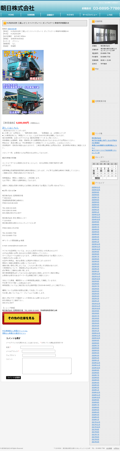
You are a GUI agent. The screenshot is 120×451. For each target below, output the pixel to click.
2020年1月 (95, 360)
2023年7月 (95, 256)
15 (112, 171)
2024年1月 (95, 242)
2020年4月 (95, 353)
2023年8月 (95, 254)
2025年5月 (95, 202)
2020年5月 (95, 350)
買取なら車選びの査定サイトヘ (14, 333)
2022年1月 (95, 301)
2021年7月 (95, 316)
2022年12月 (96, 274)
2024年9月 (95, 222)
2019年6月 (95, 377)
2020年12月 (96, 333)
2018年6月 (95, 407)
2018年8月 (95, 402)
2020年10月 (96, 338)
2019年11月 (96, 365)
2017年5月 (95, 439)
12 (101, 171)
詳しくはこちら (10, 128)
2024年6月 (95, 229)
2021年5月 (95, 321)
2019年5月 (95, 380)
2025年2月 (95, 210)
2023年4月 (95, 264)
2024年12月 (96, 214)
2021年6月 (95, 318)
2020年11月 (96, 336)
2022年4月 (95, 294)
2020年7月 (95, 345)
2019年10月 (96, 368)
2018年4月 (95, 412)
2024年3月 (95, 237)
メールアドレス (12, 351)
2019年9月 (95, 370)
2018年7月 (95, 405)
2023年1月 (95, 271)
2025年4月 (95, 205)
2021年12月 (96, 303)
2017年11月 (96, 425)
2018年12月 (96, 392)
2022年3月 (95, 296)
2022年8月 (95, 284)
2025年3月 (95, 207)
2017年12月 (96, 422)
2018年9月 (95, 400)
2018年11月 (96, 395)
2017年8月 (95, 432)
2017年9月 (95, 429)
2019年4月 (95, 383)
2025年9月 (95, 192)
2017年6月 (95, 437)
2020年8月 (95, 343)
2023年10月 (96, 249)
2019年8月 (95, 373)
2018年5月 (95, 410)
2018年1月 (95, 419)
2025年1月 (95, 212)
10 (94, 171)
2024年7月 (95, 227)
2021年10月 (96, 308)
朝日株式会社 (96, 138)
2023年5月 (95, 261)
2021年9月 (95, 311)
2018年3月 (95, 415)
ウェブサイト (11, 355)
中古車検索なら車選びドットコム (14, 331)
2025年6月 (95, 200)
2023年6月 (95, 259)
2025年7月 (95, 197)
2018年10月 (96, 397)
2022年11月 (96, 276)
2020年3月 (95, 355)
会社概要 (108, 2)
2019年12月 (96, 363)
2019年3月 (95, 385)
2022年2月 (95, 298)
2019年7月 (95, 375)
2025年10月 (96, 190)
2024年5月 (95, 232)
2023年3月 (95, 266)
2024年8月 (95, 224)
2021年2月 (95, 328)
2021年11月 (96, 306)
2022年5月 (95, 291)
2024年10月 (96, 219)
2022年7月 (95, 286)
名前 (8, 347)
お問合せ (115, 2)
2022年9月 (95, 281)
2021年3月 (95, 326)
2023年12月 (96, 244)
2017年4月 (95, 442)
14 (108, 171)
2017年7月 (95, 434)
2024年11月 (96, 217)
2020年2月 (95, 358)
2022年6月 (95, 289)
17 (94, 173)
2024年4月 (95, 234)
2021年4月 (95, 323)
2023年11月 (96, 247)
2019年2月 (95, 387)
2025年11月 (96, 187)
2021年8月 (95, 313)
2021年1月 (95, 331)
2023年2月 (95, 269)
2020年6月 (95, 348)
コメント (9, 359)
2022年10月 (96, 279)
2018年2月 (95, 417)
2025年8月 (95, 195)
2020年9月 (95, 340)
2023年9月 (95, 252)
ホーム (101, 2)
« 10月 (97, 178)
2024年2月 (95, 239)
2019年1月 (95, 390)
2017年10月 (96, 427)
